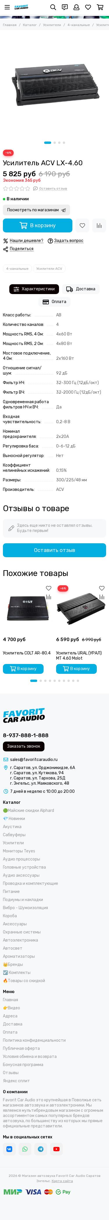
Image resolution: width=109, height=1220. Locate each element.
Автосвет (12, 948)
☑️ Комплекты (17, 972)
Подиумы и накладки (23, 899)
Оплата (54, 302)
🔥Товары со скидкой (24, 980)
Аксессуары (15, 924)
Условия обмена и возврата (30, 1056)
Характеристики (34, 289)
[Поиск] (53, 7)
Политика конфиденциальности (34, 1040)
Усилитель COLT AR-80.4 (27, 653)
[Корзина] (100, 7)
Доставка (80, 289)
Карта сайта (62, 1181)
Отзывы (11, 1072)
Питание (11, 891)
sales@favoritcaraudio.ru (34, 759)
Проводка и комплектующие (30, 883)
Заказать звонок (23, 746)
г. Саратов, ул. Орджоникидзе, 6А (42, 767)
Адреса (10, 1016)
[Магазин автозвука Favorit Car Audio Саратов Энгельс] (21, 7)
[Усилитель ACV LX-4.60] (54, 84)
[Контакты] (65, 7)
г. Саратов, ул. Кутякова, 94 (37, 772)
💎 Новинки (14, 818)
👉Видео (11, 1008)
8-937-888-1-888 (26, 735)
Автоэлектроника (20, 940)
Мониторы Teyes (19, 851)
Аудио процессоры (21, 859)
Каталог (30, 25)
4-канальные (78, 25)
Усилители (52, 25)
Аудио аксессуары (21, 875)
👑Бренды (13, 964)
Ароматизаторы (19, 956)
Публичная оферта (21, 1048)
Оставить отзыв (54, 550)
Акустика (12, 826)
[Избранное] (88, 7)
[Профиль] (76, 7)
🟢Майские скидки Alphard (28, 810)
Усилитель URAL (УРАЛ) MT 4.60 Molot (79, 656)
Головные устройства (24, 867)
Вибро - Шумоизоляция (25, 907)
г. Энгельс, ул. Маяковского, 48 (39, 783)
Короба (10, 915)
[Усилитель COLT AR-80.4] (28, 609)
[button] (47, 143)
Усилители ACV (49, 269)
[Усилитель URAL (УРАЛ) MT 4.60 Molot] (81, 609)
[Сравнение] (99, 225)
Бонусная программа (23, 1064)
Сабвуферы (14, 834)
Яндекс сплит (16, 1080)
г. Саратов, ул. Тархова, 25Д (37, 778)
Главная (10, 25)
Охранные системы (22, 932)
